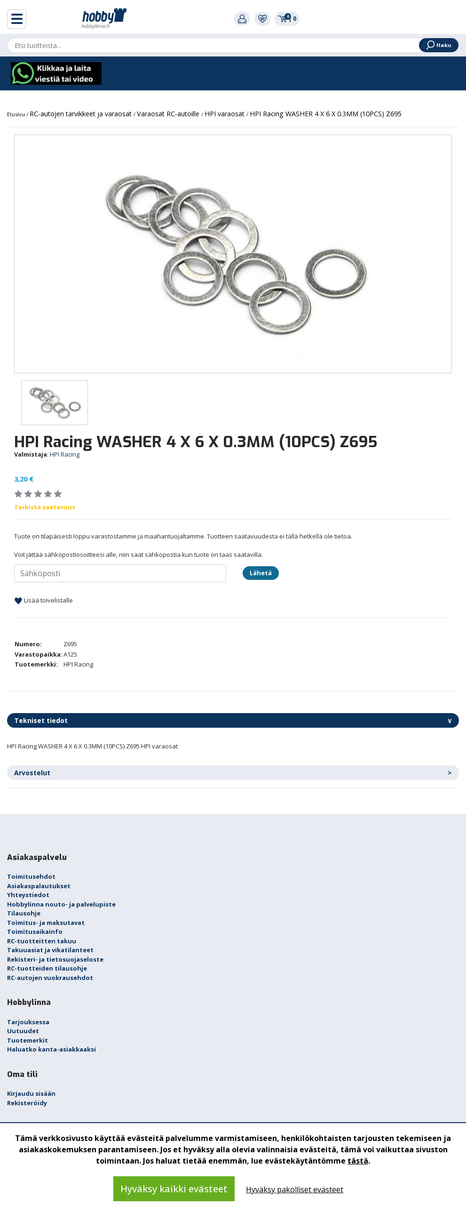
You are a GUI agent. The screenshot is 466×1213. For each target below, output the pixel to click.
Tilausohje (23, 913)
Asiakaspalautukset (39, 886)
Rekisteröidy (27, 1103)
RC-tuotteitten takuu (41, 941)
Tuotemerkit (27, 1040)
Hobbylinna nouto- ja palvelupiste (61, 904)
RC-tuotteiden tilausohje (47, 968)
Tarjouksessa (28, 1022)
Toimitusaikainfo (35, 931)
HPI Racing (64, 454)
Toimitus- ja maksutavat (46, 922)
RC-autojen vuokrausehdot (50, 977)
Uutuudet (23, 1031)
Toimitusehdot (31, 876)
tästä (358, 1161)
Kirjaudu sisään (31, 1093)
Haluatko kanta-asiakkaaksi (51, 1049)
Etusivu (16, 114)
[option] (233, 254)
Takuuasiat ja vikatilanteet (50, 950)
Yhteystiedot (28, 895)
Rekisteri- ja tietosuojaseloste (55, 959)
